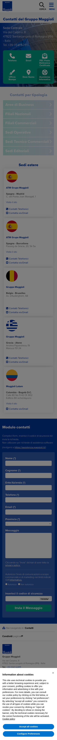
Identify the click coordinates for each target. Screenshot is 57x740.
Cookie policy (8, 719)
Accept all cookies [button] (28, 726)
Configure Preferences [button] (28, 734)
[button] (53, 672)
